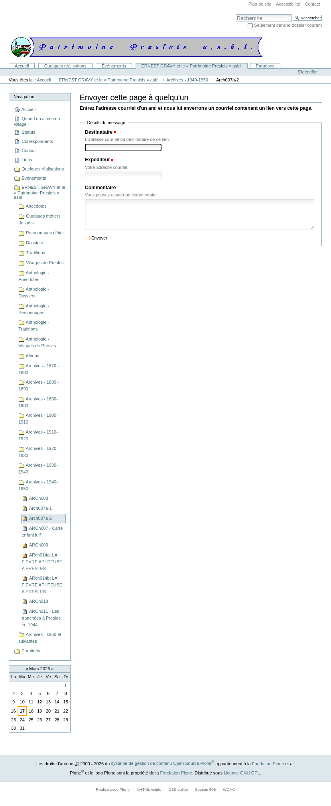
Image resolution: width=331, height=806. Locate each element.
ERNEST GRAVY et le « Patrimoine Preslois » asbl (191, 65)
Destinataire (98, 132)
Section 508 (205, 789)
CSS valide (178, 789)
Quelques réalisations (65, 65)
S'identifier (308, 71)
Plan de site (260, 4)
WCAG (229, 789)
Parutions (265, 65)
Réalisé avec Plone (113, 789)
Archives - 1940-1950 (187, 79)
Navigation (24, 96)
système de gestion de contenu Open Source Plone (162, 763)
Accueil (22, 65)
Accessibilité (288, 4)
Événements (114, 65)
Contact (312, 4)
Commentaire (100, 187)
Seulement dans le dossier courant (288, 25)
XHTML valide (149, 789)
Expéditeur (97, 159)
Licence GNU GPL (242, 772)
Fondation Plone (268, 763)
